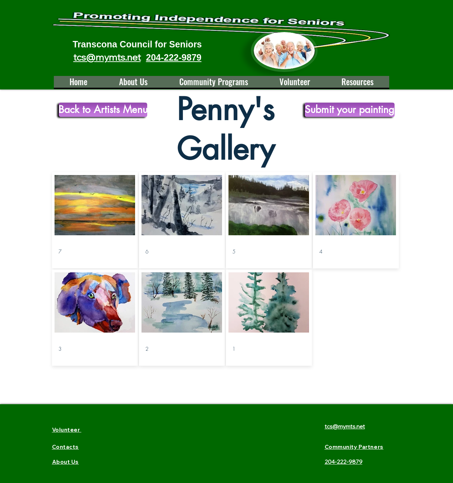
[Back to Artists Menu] (103, 110)
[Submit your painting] (350, 110)
